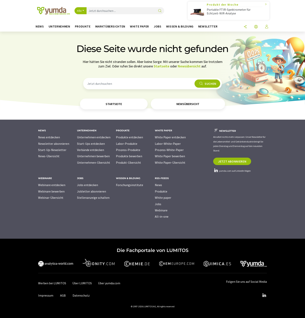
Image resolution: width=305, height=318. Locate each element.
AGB (63, 295)
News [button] (40, 26)
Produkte (161, 191)
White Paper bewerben (170, 156)
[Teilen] (245, 27)
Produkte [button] (83, 26)
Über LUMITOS (82, 283)
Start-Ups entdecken (91, 144)
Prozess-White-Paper (169, 150)
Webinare (161, 210)
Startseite (161, 66)
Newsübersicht (189, 66)
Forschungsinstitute (129, 185)
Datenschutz (81, 295)
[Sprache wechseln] (256, 27)
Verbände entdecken (90, 150)
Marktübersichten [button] (110, 26)
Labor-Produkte (126, 144)
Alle (79, 10)
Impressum (45, 295)
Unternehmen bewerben (93, 156)
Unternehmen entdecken (93, 137)
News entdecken (49, 137)
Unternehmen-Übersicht (93, 162)
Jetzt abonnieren (232, 161)
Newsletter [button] (207, 26)
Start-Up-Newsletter (52, 150)
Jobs (158, 204)
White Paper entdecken (170, 137)
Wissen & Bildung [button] (180, 26)
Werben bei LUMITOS (52, 283)
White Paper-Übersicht (170, 162)
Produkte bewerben (129, 156)
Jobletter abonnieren (91, 191)
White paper (163, 198)
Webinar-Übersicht (50, 198)
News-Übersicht (49, 156)
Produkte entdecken (129, 137)
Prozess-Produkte (128, 150)
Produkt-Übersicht (128, 162)
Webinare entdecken (51, 185)
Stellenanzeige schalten (93, 198)
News (158, 185)
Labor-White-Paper (168, 144)
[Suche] (160, 11)
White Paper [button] (139, 26)
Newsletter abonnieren (53, 144)
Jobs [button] (157, 26)
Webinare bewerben (51, 191)
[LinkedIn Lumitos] (264, 295)
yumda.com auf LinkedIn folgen (232, 170)
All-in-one (161, 216)
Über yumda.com (109, 283)
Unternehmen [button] (59, 26)
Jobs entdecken (87, 185)
